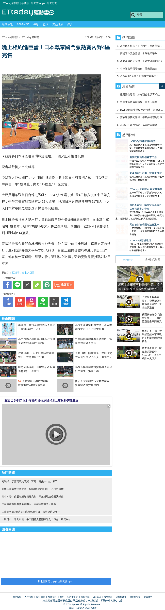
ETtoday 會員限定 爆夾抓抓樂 (132, 179)
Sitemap (97, 597)
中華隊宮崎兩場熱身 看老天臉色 (138, 68)
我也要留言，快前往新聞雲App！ (56, 581)
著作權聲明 (135, 597)
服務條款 (108, 597)
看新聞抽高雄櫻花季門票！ (130, 153)
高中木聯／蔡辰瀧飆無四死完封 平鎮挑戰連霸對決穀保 (33, 496)
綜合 (70, 24)
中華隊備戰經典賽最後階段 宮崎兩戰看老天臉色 (29, 504)
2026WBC (23, 24)
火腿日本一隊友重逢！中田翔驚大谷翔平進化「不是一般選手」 (36, 519)
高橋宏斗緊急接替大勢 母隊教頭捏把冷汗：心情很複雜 (33, 489)
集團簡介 (52, 597)
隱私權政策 (121, 597)
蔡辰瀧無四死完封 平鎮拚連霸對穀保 (141, 61)
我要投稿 (17, 597)
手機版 (25, 3)
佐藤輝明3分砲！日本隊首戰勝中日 (139, 76)
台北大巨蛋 (28, 272)
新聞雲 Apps (38, 3)
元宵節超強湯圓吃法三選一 (130, 211)
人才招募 (28, 597)
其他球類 (57, 24)
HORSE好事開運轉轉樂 (129, 141)
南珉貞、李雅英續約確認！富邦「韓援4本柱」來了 (29, 481)
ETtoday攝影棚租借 (126, 223)
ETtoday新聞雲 (10, 3)
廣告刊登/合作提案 (69, 597)
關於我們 (40, 597)
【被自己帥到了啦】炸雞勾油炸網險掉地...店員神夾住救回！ (42, 400)
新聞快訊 (7, 24)
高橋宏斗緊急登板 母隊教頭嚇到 (138, 53)
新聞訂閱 (52, 3)
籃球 (45, 24)
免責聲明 (148, 597)
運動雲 (30, 13)
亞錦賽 (16, 272)
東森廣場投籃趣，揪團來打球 (132, 166)
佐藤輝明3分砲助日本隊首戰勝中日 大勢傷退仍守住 (31, 511)
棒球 (36, 24)
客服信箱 (85, 597)
